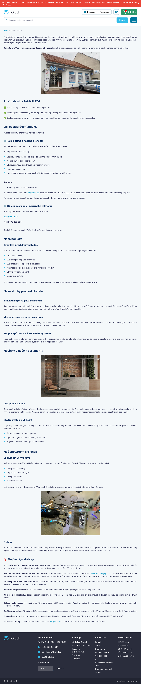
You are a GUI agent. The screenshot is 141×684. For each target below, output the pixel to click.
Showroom (100, 649)
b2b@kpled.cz (32, 193)
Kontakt (98, 642)
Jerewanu (132, 681)
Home (6, 30)
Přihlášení (91, 12)
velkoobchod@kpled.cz (101, 573)
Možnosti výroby (102, 652)
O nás (97, 645)
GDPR (98, 672)
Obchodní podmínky (104, 669)
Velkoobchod (101, 656)
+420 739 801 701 (50, 647)
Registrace (104, 12)
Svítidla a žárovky (80, 642)
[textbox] (60, 20)
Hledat (122, 20)
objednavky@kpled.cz (51, 652)
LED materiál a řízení (81, 645)
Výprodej (76, 658)
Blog (97, 659)
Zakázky (76, 655)
